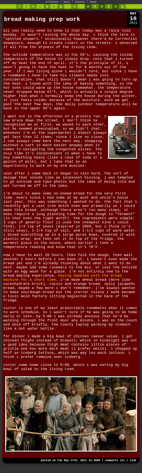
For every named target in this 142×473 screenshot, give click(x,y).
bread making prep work (42, 19)
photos (80, 2)
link (133, 460)
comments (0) (115, 460)
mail (67, 2)
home (93, 2)
